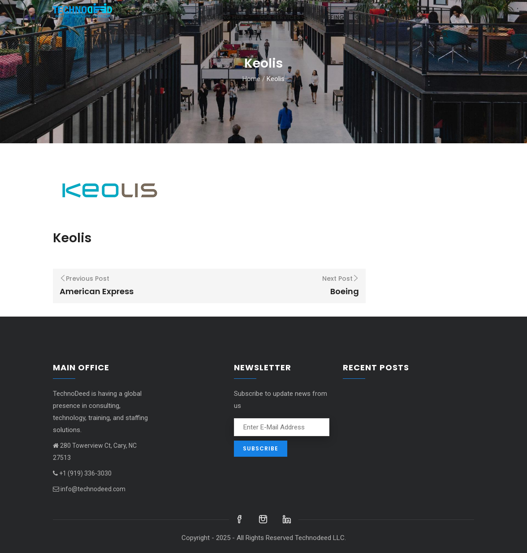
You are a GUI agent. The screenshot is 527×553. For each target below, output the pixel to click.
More (145, 51)
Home (143, 17)
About (172, 17)
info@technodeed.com (89, 489)
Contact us (408, 17)
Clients (366, 17)
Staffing (330, 17)
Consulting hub (221, 17)
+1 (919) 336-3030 (82, 473)
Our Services (282, 17)
